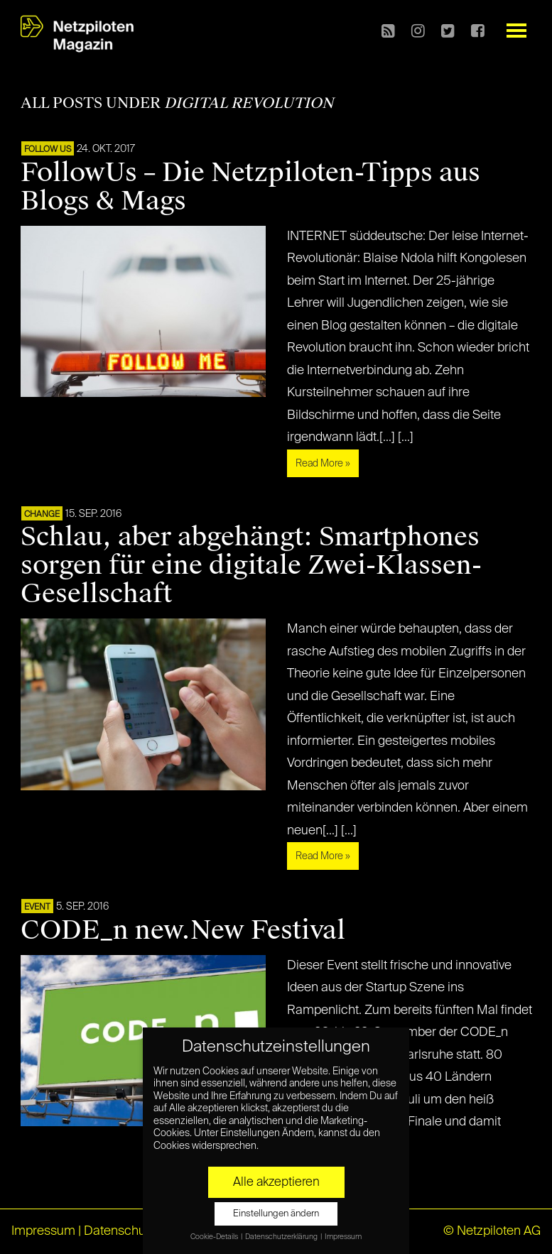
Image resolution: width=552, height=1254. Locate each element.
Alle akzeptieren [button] (276, 1182)
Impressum (43, 1231)
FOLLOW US (47, 150)
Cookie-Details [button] (214, 1237)
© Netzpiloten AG (492, 1231)
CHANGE (42, 515)
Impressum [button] (343, 1237)
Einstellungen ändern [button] (276, 1213)
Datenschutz (120, 1231)
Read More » (323, 464)
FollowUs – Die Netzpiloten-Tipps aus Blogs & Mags (250, 186)
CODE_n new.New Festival (183, 930)
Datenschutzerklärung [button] (282, 1237)
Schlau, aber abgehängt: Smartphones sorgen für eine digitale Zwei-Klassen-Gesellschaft (251, 565)
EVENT (37, 907)
